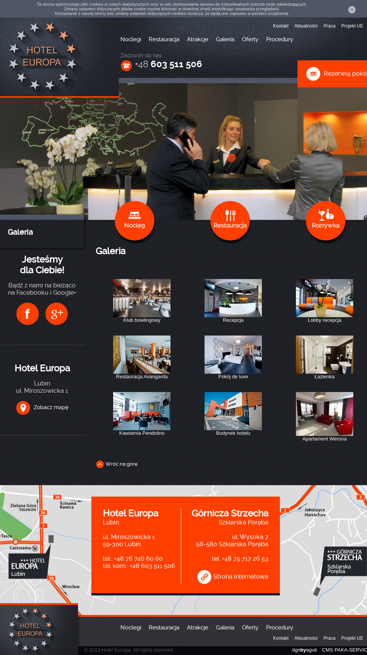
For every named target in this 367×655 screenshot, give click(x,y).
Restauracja (164, 39)
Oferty (250, 39)
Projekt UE (352, 26)
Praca (329, 26)
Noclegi (130, 39)
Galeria (225, 39)
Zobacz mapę (42, 407)
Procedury (279, 39)
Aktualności (306, 26)
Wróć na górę (117, 464)
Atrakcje (197, 39)
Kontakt (281, 26)
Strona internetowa (232, 576)
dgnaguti (304, 650)
